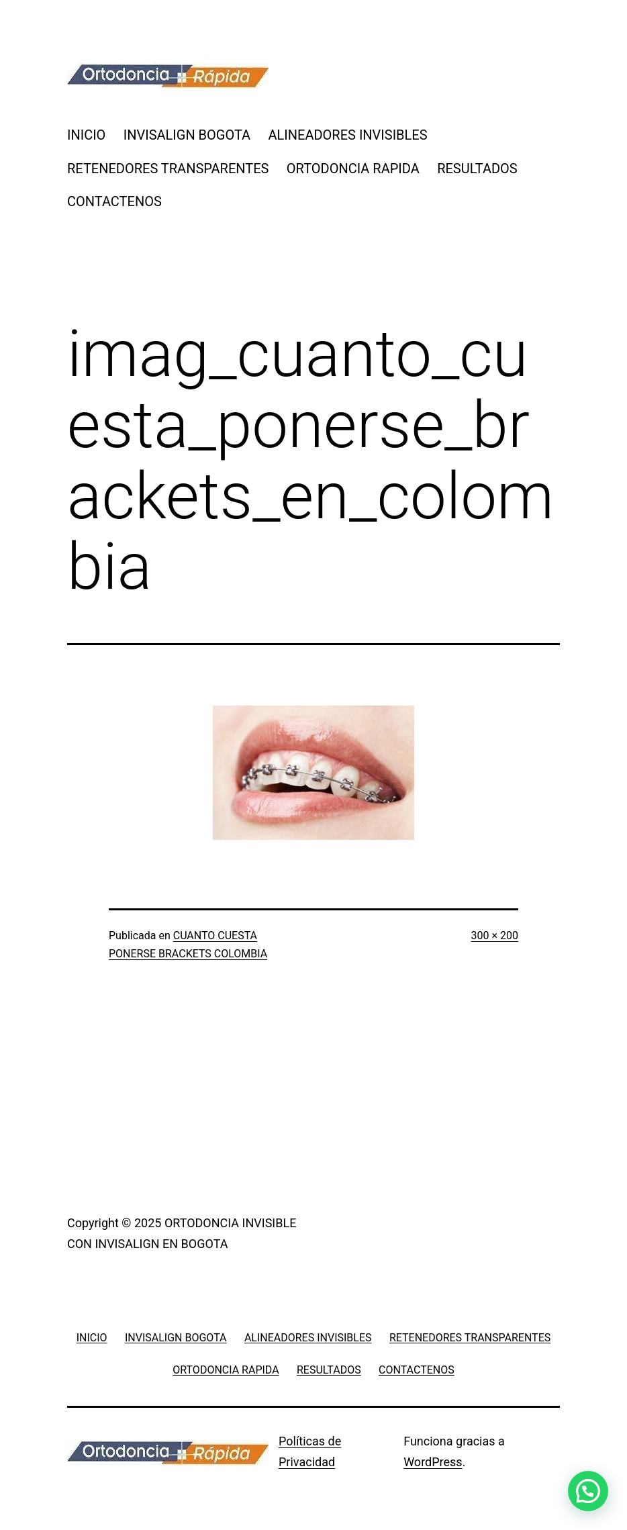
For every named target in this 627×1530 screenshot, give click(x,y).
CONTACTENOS (114, 201)
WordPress (432, 1462)
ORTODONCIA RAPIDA (353, 168)
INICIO (86, 135)
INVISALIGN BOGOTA (187, 135)
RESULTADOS (477, 168)
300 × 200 (494, 935)
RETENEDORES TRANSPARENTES (168, 168)
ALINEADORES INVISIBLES (348, 135)
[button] (588, 1491)
